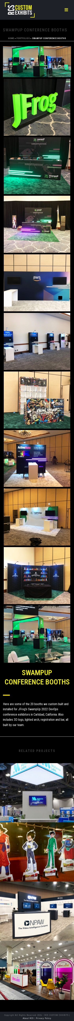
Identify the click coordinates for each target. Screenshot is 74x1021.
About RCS (28, 1018)
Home (11, 38)
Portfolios (23, 38)
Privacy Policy (43, 1018)
